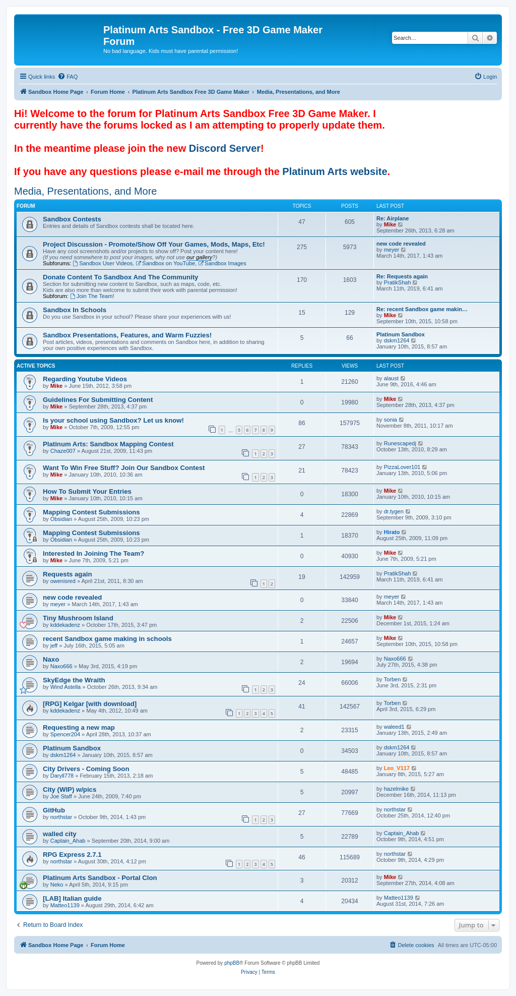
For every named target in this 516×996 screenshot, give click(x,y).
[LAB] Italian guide (72, 898)
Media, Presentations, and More (85, 191)
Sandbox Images (222, 263)
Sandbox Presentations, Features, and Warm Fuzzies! (127, 335)
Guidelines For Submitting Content (98, 399)
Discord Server (225, 148)
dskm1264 (397, 340)
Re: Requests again (402, 276)
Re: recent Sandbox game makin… (422, 309)
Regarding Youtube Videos (85, 379)
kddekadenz (65, 625)
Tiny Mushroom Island (78, 618)
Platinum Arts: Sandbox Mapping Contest (108, 444)
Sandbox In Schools (74, 310)
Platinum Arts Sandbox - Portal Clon (100, 878)
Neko (56, 885)
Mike (390, 224)
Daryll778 (62, 776)
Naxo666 (61, 666)
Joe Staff (61, 796)
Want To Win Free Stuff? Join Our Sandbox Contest (124, 468)
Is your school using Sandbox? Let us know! (113, 420)
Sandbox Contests (72, 219)
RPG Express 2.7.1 (72, 854)
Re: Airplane (392, 218)
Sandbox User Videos (103, 263)
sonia (390, 420)
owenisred (63, 581)
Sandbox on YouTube (165, 263)
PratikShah (397, 282)
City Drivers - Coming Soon (86, 769)
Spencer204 (65, 734)
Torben (392, 679)
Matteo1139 (65, 905)
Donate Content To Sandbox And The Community (120, 277)
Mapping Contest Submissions (91, 512)
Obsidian (61, 519)
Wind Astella (65, 687)
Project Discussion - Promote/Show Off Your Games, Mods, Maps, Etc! (154, 244)
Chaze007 (63, 451)
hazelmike (396, 789)
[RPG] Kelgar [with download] (90, 704)
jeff (53, 645)
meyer (392, 250)
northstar (61, 817)
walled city (60, 834)
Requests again (67, 574)
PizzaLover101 (402, 467)
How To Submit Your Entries (87, 491)
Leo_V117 (397, 768)
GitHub (54, 810)
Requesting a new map (79, 727)
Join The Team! (92, 296)
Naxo (51, 659)
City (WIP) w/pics (69, 789)
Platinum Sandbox (400, 334)
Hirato (392, 532)
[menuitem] (67, 77)
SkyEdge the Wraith (74, 680)
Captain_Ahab (68, 841)
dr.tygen (394, 511)
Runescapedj (400, 443)
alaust (391, 378)
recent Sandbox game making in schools (107, 638)
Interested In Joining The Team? (93, 553)
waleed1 (394, 727)
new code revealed (401, 244)
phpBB (231, 963)
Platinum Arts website (334, 171)
